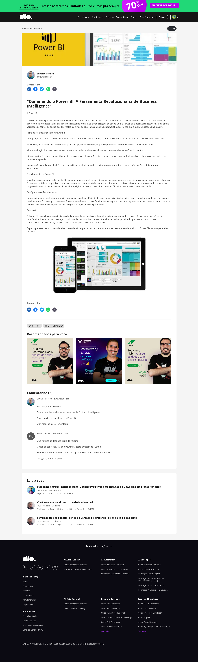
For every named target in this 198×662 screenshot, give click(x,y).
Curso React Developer (148, 622)
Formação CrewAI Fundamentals (78, 569)
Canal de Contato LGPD (33, 630)
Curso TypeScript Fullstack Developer (117, 617)
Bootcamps (97, 17)
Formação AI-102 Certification (151, 585)
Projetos (109, 17)
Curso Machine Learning (74, 608)
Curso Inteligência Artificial (75, 564)
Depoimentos (28, 604)
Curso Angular (144, 617)
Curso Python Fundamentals (113, 613)
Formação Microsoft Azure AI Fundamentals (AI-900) (151, 579)
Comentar (58, 325)
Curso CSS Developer (147, 608)
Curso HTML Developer (148, 603)
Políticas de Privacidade (33, 625)
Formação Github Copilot (149, 573)
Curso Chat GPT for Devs (149, 569)
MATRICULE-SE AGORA (165, 5)
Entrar (162, 17)
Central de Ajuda (30, 616)
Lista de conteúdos (32, 28)
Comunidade (122, 17)
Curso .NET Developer (110, 608)
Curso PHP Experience (110, 622)
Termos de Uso (29, 620)
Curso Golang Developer (111, 626)
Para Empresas (147, 17)
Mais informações (99, 546)
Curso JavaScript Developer (150, 613)
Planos (134, 17)
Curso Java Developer (110, 603)
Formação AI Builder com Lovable (153, 590)
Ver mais (105, 631)
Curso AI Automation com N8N (114, 569)
